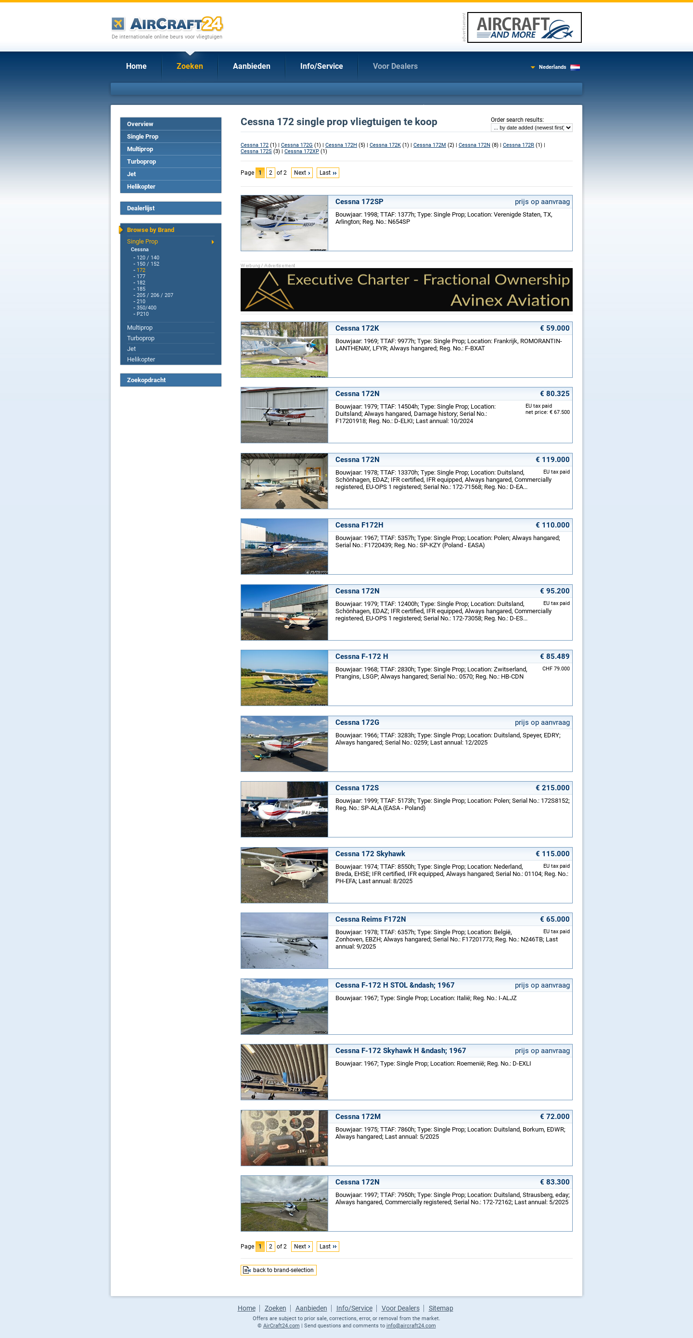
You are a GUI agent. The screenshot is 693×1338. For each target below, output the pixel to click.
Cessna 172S (256, 151)
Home (136, 66)
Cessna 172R (518, 145)
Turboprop (141, 161)
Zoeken (190, 66)
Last (325, 172)
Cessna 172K (385, 145)
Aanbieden (251, 66)
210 (141, 301)
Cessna (140, 249)
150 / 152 (148, 264)
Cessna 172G (297, 145)
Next (300, 172)
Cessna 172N (474, 145)
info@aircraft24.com (411, 1326)
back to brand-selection (283, 1270)
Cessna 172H (341, 145)
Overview (140, 124)
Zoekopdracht (146, 380)
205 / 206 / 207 (155, 295)
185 (141, 289)
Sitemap (441, 1308)
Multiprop (140, 149)
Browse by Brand (150, 229)
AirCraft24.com (281, 1326)
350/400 (146, 308)
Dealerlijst (140, 208)
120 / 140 (148, 258)
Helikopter (141, 186)
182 (141, 283)
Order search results (516, 119)
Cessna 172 (255, 145)
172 (141, 270)
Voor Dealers (395, 66)
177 (141, 276)
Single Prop (142, 136)
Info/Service (321, 66)
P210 (143, 314)
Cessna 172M (429, 145)
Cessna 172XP (301, 151)
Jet (131, 174)
